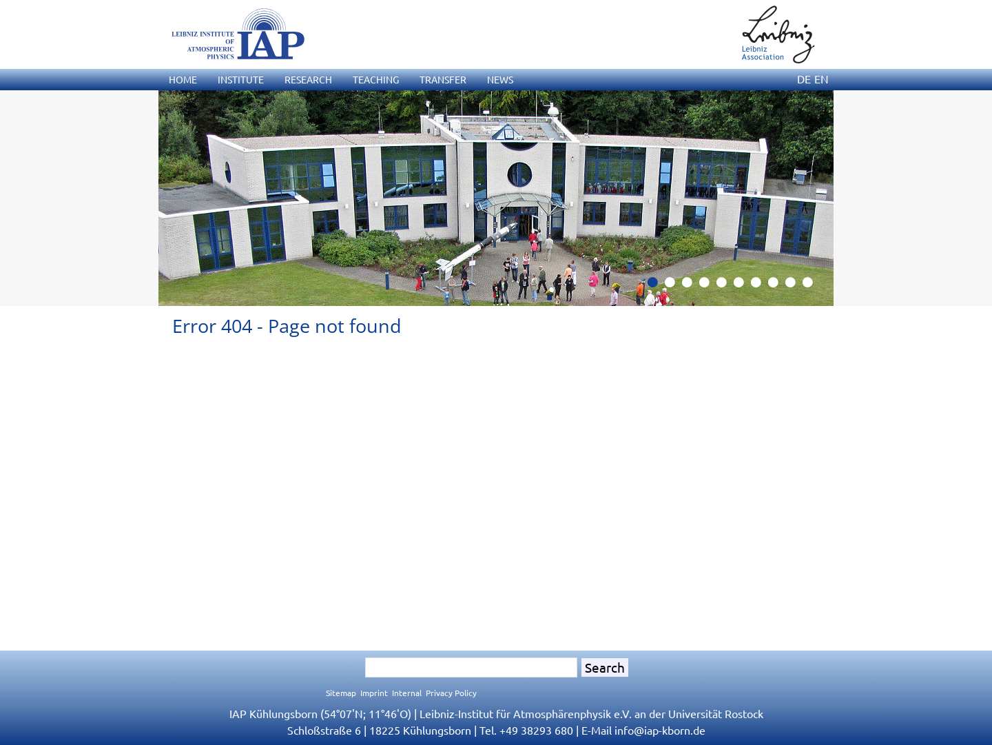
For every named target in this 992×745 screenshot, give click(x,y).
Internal (407, 692)
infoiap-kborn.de (659, 730)
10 (813, 286)
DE (804, 78)
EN (821, 78)
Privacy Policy (451, 692)
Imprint (374, 692)
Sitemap (341, 692)
